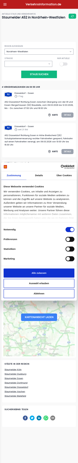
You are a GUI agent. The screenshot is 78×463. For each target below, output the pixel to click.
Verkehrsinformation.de (43, 4)
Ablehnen (39, 293)
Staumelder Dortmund (16, 382)
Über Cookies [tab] (64, 175)
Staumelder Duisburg (15, 373)
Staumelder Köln (13, 369)
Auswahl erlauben (39, 283)
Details (67, 115)
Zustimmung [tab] (14, 175)
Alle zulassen (39, 273)
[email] (52, 417)
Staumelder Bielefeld (15, 395)
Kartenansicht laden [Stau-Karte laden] (39, 317)
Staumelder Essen (14, 378)
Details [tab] (39, 175)
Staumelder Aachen (15, 391)
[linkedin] (39, 417)
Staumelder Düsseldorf (16, 387)
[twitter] (32, 417)
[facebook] (25, 417)
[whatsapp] (45, 417)
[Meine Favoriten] (5, 4)
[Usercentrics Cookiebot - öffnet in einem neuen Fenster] (60, 167)
